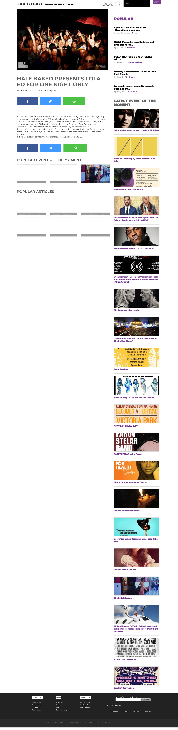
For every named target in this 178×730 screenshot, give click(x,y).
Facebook (112, 714)
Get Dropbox (105, 725)
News (49, 4)
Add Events (36, 710)
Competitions (37, 707)
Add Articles (36, 712)
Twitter (123, 714)
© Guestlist (46, 725)
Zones (69, 4)
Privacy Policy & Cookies (77, 725)
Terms (58, 707)
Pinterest (146, 714)
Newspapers (36, 705)
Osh (54, 90)
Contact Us (84, 707)
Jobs (57, 710)
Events (59, 4)
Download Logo (62, 712)
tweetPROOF (94, 725)
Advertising (60, 705)
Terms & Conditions (59, 725)
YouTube (134, 714)
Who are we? (85, 705)
